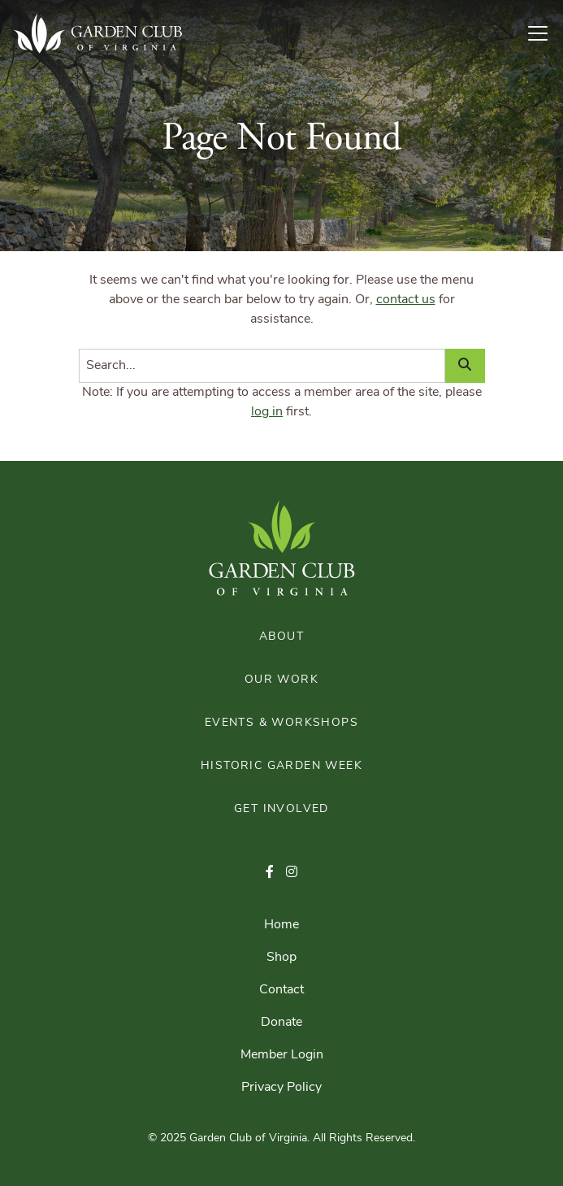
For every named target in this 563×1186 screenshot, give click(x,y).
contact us (405, 299)
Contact (281, 990)
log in (267, 412)
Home (281, 925)
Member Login (281, 1055)
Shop (281, 957)
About (281, 637)
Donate (281, 1022)
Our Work (281, 680)
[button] (270, 873)
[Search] (262, 366)
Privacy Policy (281, 1087)
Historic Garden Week (281, 766)
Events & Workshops (281, 723)
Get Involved (281, 809)
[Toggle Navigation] (544, 33)
